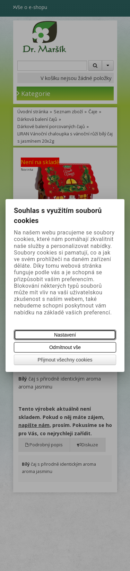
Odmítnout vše (65, 347)
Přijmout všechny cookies (65, 360)
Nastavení (65, 335)
